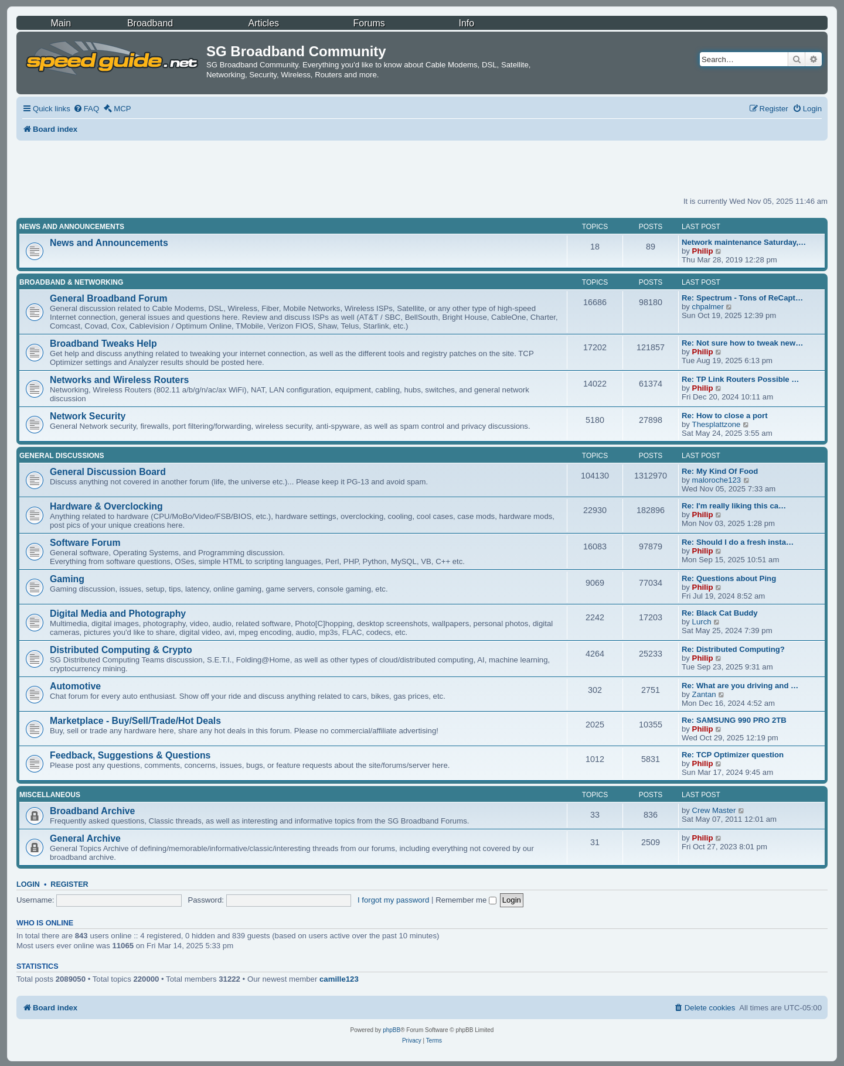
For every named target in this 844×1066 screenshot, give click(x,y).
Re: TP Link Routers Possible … (740, 379)
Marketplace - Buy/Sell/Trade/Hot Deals (135, 721)
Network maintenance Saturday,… (744, 242)
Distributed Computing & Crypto (121, 650)
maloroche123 (716, 480)
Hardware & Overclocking (106, 506)
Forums (369, 23)
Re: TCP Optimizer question (733, 754)
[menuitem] (86, 108)
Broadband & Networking (71, 282)
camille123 (339, 979)
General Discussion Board (108, 472)
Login (28, 884)
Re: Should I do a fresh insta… (738, 542)
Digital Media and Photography (118, 614)
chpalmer (708, 306)
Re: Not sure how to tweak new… (742, 343)
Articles (264, 23)
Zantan (704, 694)
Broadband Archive (92, 811)
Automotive (75, 686)
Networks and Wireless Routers (119, 380)
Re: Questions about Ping (729, 578)
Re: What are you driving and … (740, 685)
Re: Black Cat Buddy (720, 613)
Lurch (702, 621)
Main (60, 23)
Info (466, 23)
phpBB (391, 1030)
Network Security (87, 416)
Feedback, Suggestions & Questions (130, 755)
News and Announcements (71, 227)
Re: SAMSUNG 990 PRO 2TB (734, 720)
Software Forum (85, 543)
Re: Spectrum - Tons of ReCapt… (742, 297)
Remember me (465, 900)
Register (69, 884)
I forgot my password (393, 900)
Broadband (150, 23)
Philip (702, 251)
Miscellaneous (49, 795)
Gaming (67, 579)
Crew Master (714, 810)
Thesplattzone (716, 424)
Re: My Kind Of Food (720, 471)
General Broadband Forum (109, 298)
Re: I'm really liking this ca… (734, 505)
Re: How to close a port (725, 415)
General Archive (85, 838)
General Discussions (61, 456)
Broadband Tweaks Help (103, 343)
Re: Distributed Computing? (733, 649)
